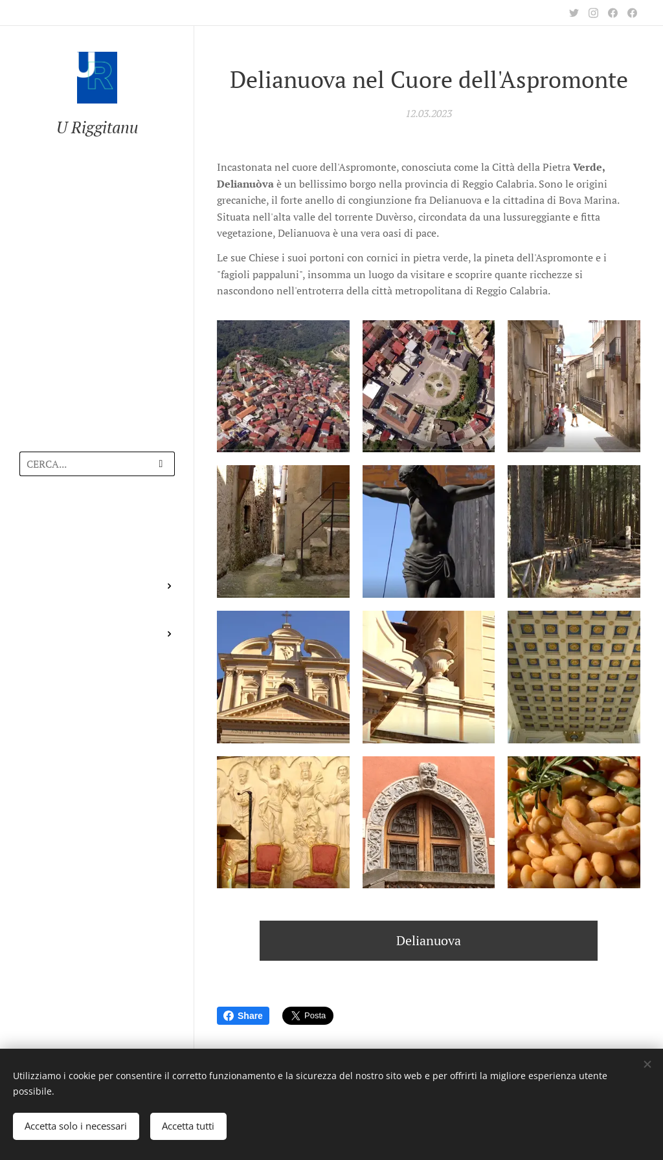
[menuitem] (97, 523)
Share (243, 1016)
